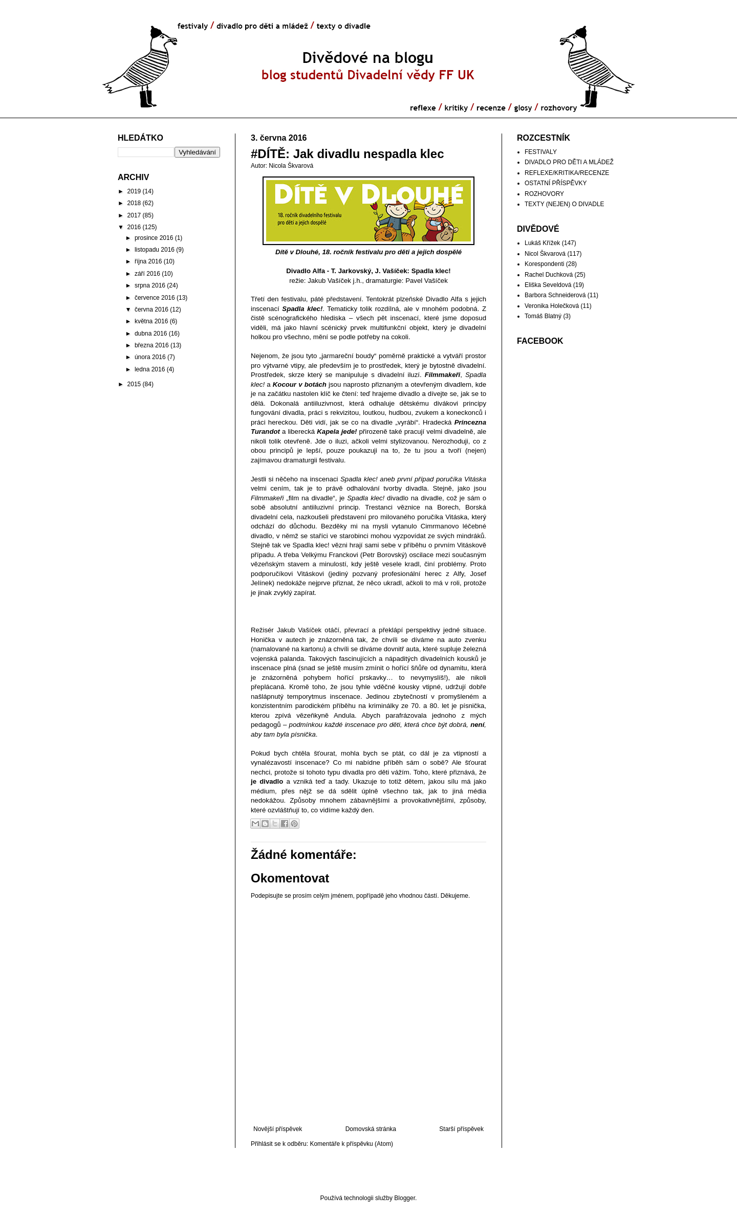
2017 (134, 215)
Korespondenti (544, 264)
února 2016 (150, 357)
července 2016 (155, 297)
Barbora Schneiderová (555, 295)
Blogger (404, 1198)
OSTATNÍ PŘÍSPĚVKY (556, 183)
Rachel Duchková (549, 274)
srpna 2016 (150, 285)
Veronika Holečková (552, 305)
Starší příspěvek (461, 1129)
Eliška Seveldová (548, 285)
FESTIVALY (541, 152)
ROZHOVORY (544, 193)
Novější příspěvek (277, 1129)
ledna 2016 (150, 369)
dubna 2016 (151, 333)
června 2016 (151, 309)
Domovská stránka (370, 1129)
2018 (134, 203)
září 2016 (147, 273)
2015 (134, 384)
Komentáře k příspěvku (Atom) (351, 1143)
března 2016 (152, 345)
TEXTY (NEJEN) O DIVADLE (564, 204)
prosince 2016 (154, 237)
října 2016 (148, 261)
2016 (134, 227)
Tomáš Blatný (543, 316)
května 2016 (151, 321)
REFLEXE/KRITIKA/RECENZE (567, 172)
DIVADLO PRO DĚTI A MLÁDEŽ (569, 162)
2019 (134, 191)
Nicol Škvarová (545, 253)
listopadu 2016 (155, 249)
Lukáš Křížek (542, 243)
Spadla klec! (431, 271)
